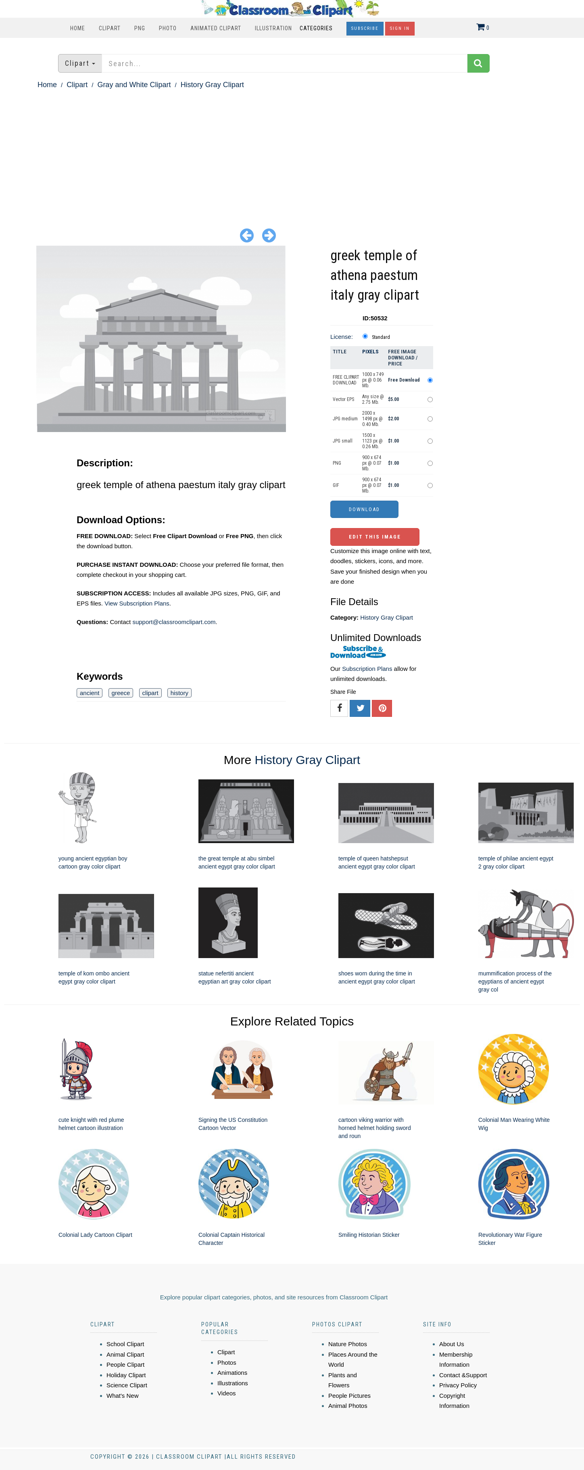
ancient (89, 692)
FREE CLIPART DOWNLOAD (346, 380)
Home (77, 28)
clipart (150, 692)
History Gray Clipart (212, 85)
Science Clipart (126, 1385)
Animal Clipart (125, 1354)
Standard (381, 337)
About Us (451, 1344)
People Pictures (349, 1395)
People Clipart (125, 1364)
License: (341, 336)
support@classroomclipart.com (173, 621)
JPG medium (345, 419)
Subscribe (365, 28)
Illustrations (232, 1383)
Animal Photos (347, 1405)
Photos (226, 1362)
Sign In (400, 28)
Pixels (370, 352)
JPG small (342, 441)
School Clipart (125, 1344)
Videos (226, 1393)
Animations (232, 1372)
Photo (168, 28)
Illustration (273, 28)
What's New (122, 1395)
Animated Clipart (215, 28)
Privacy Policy (458, 1385)
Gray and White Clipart (134, 85)
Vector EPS (343, 399)
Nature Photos (347, 1344)
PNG (139, 28)
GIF (336, 485)
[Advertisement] (292, 151)
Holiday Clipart (126, 1375)
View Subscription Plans (136, 603)
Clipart (110, 28)
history (179, 692)
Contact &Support (463, 1375)
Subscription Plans (367, 668)
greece (121, 692)
